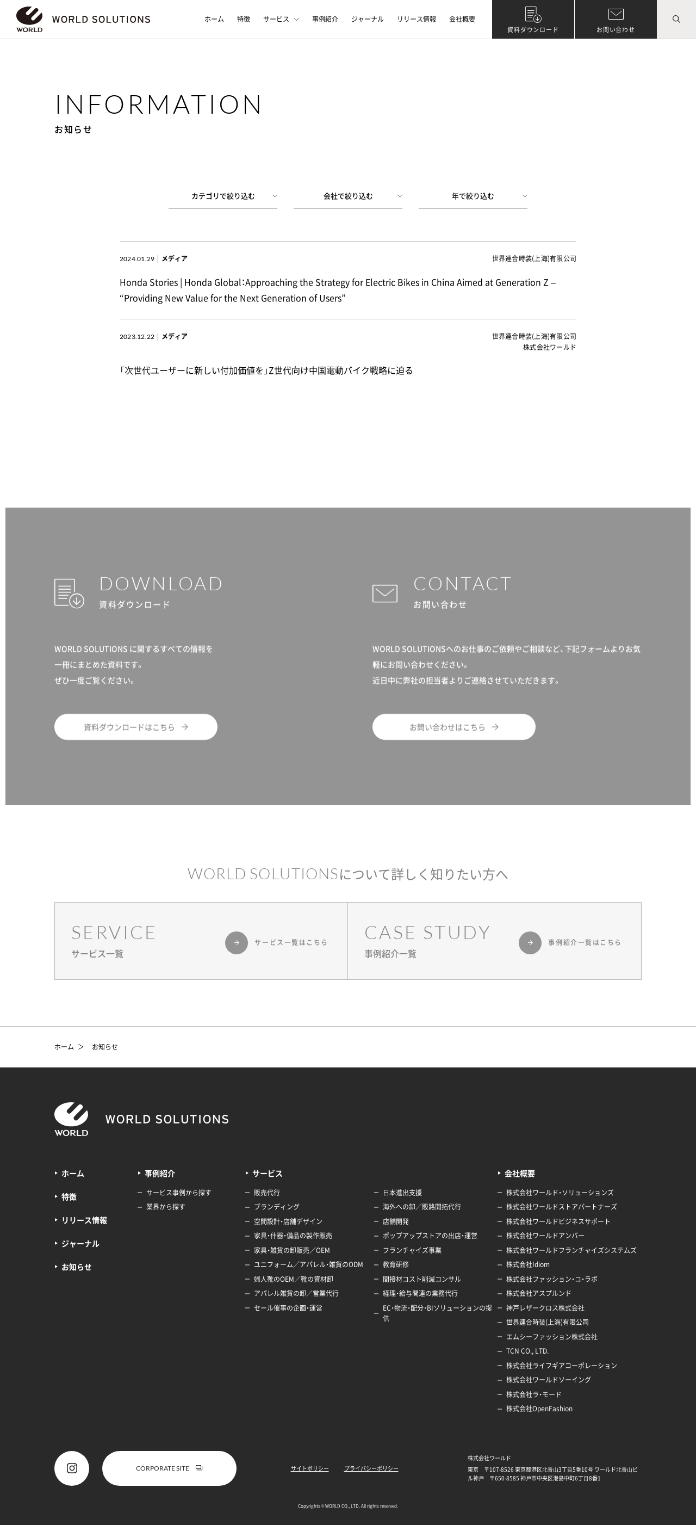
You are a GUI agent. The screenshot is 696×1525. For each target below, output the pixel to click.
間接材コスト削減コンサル (422, 1279)
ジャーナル (367, 19)
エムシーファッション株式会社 (552, 1337)
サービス (281, 19)
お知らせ (105, 1047)
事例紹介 (325, 19)
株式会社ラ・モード (534, 1394)
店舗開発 (396, 1221)
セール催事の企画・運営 (288, 1308)
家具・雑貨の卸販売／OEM (292, 1250)
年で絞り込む (489, 195)
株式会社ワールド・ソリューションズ (560, 1192)
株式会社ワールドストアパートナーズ (561, 1207)
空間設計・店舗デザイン (288, 1221)
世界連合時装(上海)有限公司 (547, 1322)
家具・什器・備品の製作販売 (293, 1235)
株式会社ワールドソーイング (548, 1380)
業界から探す (165, 1207)
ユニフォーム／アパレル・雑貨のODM (308, 1264)
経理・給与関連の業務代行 (420, 1293)
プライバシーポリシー (371, 1468)
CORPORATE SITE (169, 1468)
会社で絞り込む (363, 195)
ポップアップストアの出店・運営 (430, 1235)
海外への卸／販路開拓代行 (422, 1207)
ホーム (214, 19)
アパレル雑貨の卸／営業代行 (296, 1293)
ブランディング (277, 1207)
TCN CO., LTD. (527, 1351)
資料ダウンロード (533, 29)
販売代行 (267, 1192)
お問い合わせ (615, 29)
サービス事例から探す (179, 1192)
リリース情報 (416, 19)
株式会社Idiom (528, 1264)
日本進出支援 (402, 1192)
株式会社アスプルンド (538, 1293)
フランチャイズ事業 (412, 1250)
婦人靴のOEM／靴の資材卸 (293, 1279)
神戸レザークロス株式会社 (545, 1308)
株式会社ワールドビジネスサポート (558, 1221)
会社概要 (462, 19)
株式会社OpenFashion (539, 1408)
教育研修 (396, 1264)
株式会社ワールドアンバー (545, 1235)
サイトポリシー (310, 1468)
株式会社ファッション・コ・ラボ (552, 1279)
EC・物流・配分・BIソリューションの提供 (437, 1313)
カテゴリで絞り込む (234, 195)
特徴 (243, 19)
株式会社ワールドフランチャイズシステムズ (571, 1250)
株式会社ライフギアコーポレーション (561, 1365)
